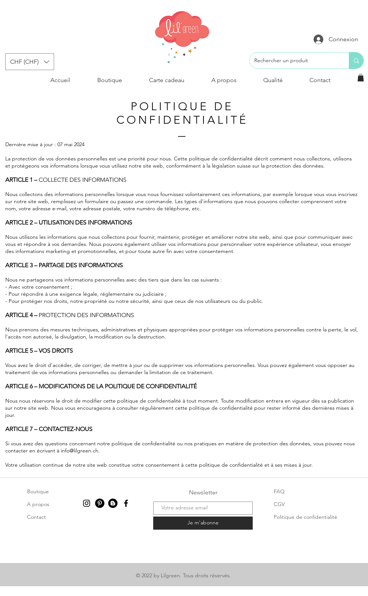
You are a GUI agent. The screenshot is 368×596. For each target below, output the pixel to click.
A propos (38, 504)
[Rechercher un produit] (293, 60)
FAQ (279, 491)
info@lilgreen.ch (79, 450)
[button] (29, 61)
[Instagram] (86, 503)
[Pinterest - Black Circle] (99, 503)
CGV (279, 504)
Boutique (38, 491)
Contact (36, 517)
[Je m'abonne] (203, 523)
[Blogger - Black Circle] (113, 503)
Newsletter (203, 492)
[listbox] (29, 61)
